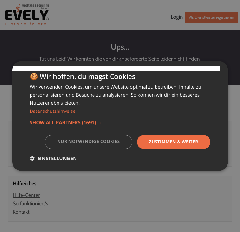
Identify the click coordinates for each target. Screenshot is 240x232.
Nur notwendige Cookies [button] (84, 142)
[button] (120, 122)
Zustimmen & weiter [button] (172, 142)
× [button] (217, 68)
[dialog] (120, 116)
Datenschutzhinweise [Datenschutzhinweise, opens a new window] (53, 111)
